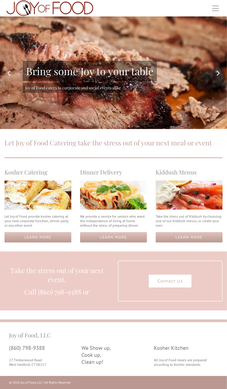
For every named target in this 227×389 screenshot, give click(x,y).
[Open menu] (215, 8)
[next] (218, 73)
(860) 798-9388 (27, 347)
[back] (9, 73)
